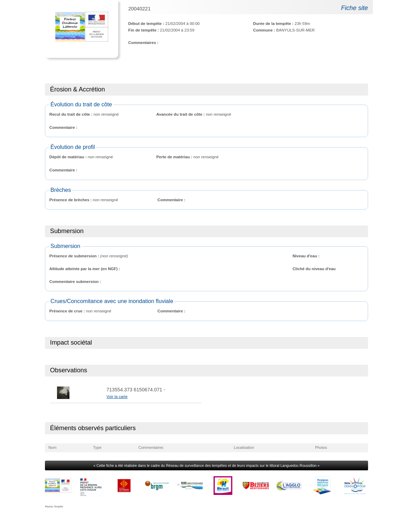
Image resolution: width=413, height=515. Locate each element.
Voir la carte (117, 396)
